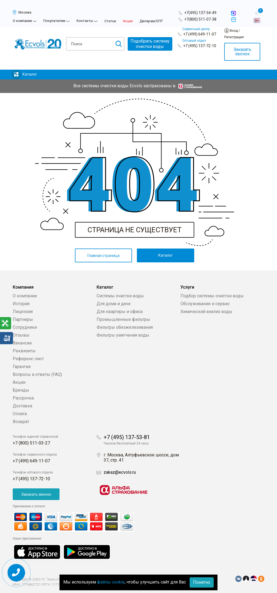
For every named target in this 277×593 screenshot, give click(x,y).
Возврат (21, 421)
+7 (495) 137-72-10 (199, 46)
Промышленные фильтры (123, 319)
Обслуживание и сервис (205, 303)
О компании (22, 21)
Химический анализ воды (206, 311)
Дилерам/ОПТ (151, 21)
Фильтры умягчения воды (123, 335)
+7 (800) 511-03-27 (31, 443)
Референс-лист (28, 358)
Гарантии (22, 366)
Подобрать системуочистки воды (150, 43)
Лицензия (23, 311)
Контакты (85, 21)
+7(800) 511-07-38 (200, 19)
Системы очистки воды (120, 295)
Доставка (22, 405)
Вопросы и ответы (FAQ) (37, 374)
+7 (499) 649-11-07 (199, 34)
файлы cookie (111, 582)
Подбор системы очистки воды (212, 295)
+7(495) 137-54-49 (200, 13)
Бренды (21, 390)
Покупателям (54, 21)
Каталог (29, 74)
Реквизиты (24, 350)
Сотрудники (25, 327)
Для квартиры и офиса (120, 311)
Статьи (110, 21)
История (21, 303)
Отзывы (21, 335)
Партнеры (23, 319)
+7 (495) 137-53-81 (127, 437)
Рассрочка (23, 398)
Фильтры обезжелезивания (125, 327)
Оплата (20, 413)
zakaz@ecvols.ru (120, 472)
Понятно (201, 582)
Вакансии (22, 343)
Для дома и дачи (113, 303)
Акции (128, 21)
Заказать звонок (242, 51)
